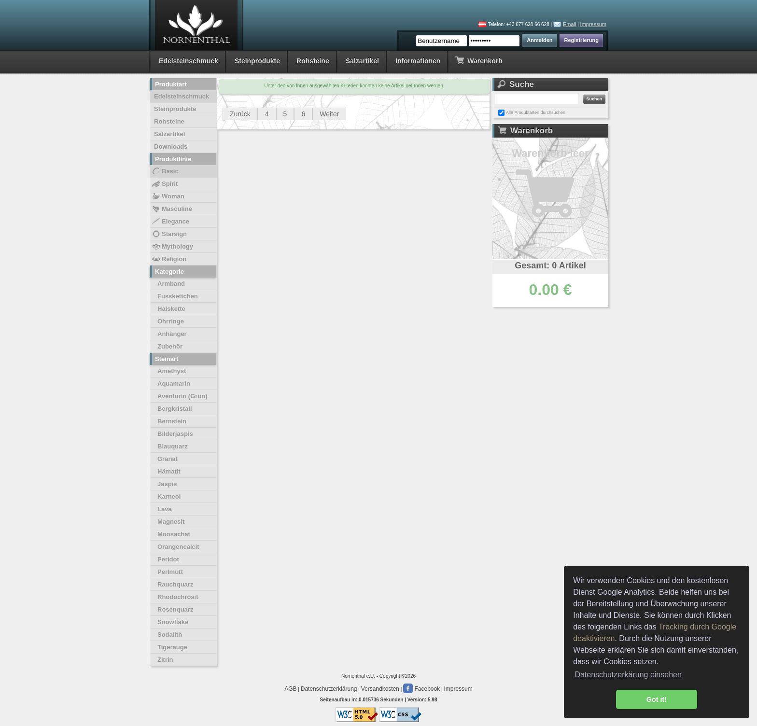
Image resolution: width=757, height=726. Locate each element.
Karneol (169, 496)
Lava (164, 509)
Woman (167, 196)
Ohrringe (170, 321)
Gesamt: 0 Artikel (550, 265)
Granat (167, 458)
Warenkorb (479, 60)
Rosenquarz (175, 609)
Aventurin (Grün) (182, 396)
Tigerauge (172, 647)
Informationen (417, 61)
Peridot (168, 559)
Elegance (170, 221)
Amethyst (171, 371)
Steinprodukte (257, 61)
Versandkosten (380, 688)
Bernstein (171, 421)
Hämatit (169, 471)
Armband (171, 283)
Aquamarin (173, 383)
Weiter (329, 114)
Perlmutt (170, 571)
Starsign (169, 234)
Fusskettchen (177, 296)
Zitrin (165, 659)
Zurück (240, 114)
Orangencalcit (178, 546)
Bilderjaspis (175, 433)
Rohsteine (312, 61)
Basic (165, 171)
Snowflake (172, 622)
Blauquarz (172, 446)
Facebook (421, 688)
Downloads (170, 146)
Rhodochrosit (177, 596)
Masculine (171, 209)
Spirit (164, 184)
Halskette (171, 308)
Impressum (593, 24)
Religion (168, 259)
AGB (290, 688)
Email (569, 24)
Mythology (172, 246)
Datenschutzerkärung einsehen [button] (628, 674)
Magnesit (170, 521)
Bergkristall (174, 408)
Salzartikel (362, 61)
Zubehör (169, 346)
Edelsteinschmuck (188, 61)
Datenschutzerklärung (329, 688)
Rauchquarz (175, 584)
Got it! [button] (656, 699)
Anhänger (172, 333)
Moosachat (173, 534)
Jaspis (167, 484)
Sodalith (169, 634)
